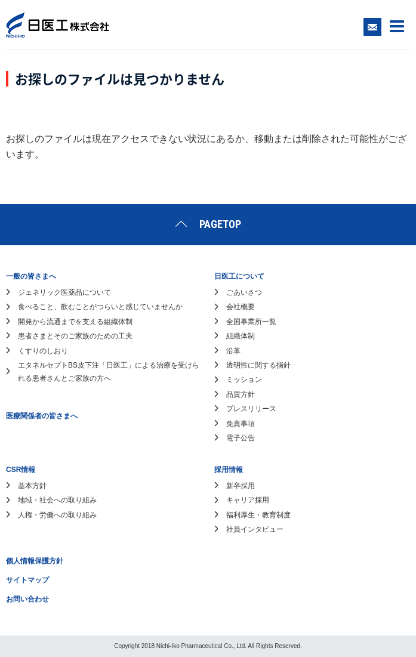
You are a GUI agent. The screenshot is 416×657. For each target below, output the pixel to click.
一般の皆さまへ (31, 276)
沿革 (233, 351)
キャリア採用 (247, 500)
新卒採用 (240, 486)
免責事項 (240, 424)
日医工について (239, 276)
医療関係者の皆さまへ (42, 416)
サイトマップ (27, 580)
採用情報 (228, 469)
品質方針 (240, 394)
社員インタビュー (255, 529)
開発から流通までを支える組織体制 (75, 321)
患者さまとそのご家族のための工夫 (75, 336)
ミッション (244, 379)
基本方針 (32, 486)
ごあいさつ (244, 292)
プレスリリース (251, 409)
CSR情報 (20, 469)
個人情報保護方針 (34, 561)
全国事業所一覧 (251, 321)
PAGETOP (220, 224)
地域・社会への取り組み (57, 500)
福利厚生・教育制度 (258, 515)
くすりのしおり (43, 351)
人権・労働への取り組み (57, 515)
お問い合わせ (27, 599)
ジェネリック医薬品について (64, 292)
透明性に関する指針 (258, 365)
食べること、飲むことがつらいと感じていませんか (100, 307)
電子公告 (240, 438)
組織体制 (240, 336)
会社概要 (240, 307)
